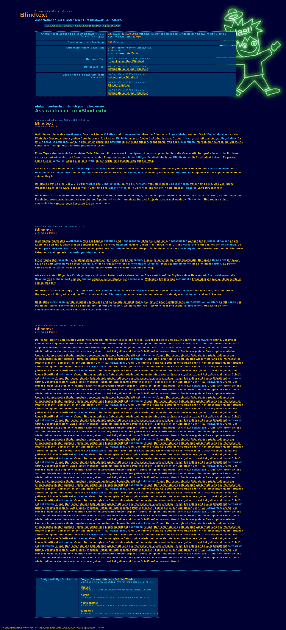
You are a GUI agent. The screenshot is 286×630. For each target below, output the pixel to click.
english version (111, 25)
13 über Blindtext (119, 85)
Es (239, 138)
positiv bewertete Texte (123, 53)
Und (206, 199)
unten (101, 36)
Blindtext (33, 14)
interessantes (113, 339)
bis (146, 195)
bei (156, 339)
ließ (194, 157)
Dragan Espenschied (85, 628)
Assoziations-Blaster (13, 627)
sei (73, 187)
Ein (103, 138)
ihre (93, 199)
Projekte (153, 199)
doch (163, 157)
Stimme (85, 587)
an (231, 134)
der (91, 134)
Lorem (129, 153)
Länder (98, 134)
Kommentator (89, 602)
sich (201, 157)
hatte (111, 168)
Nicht (153, 141)
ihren (168, 138)
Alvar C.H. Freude (68, 628)
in (205, 134)
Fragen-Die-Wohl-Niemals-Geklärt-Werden (108, 579)
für (139, 199)
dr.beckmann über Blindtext (126, 61)
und (118, 134)
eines (66, 138)
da (41, 157)
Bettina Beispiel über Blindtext (128, 69)
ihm (166, 172)
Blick (148, 168)
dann (225, 172)
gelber (163, 339)
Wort (84, 187)
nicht (207, 157)
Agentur (102, 199)
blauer (178, 339)
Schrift (187, 339)
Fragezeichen (113, 157)
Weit (38, 134)
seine (38, 161)
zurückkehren (214, 187)
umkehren (141, 187)
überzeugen (94, 195)
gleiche (54, 339)
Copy (68, 183)
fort (53, 176)
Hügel (62, 168)
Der (200, 153)
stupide (71, 339)
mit (202, 138)
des (45, 138)
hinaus (148, 153)
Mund (134, 141)
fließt (152, 138)
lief (161, 172)
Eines (38, 153)
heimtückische (175, 195)
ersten (53, 168)
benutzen (79, 203)
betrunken (51, 199)
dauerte (118, 195)
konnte (70, 195)
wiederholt (84, 339)
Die (76, 183)
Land (73, 141)
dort (50, 157)
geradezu (63, 145)
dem (84, 141)
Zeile (89, 153)
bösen (76, 157)
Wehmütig (151, 172)
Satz (62, 339)
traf (52, 183)
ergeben (137, 339)
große (207, 153)
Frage (196, 172)
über (203, 172)
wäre (151, 183)
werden (219, 141)
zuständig (87, 610)
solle (131, 187)
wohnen (193, 134)
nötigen (216, 138)
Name (115, 153)
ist (36, 141)
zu (155, 153)
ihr (109, 153)
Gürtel (109, 161)
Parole (39, 199)
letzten (139, 168)
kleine (81, 153)
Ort (175, 138)
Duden (144, 138)
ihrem (229, 183)
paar (162, 195)
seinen (39, 176)
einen (130, 168)
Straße (116, 172)
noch (51, 187)
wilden (99, 157)
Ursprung (41, 187)
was (216, 183)
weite (178, 153)
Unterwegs (42, 183)
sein (84, 161)
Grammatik (189, 153)
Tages (47, 153)
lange (138, 195)
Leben (101, 145)
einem (91, 141)
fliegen (143, 141)
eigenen (106, 172)
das (170, 157)
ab (36, 157)
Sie (201, 134)
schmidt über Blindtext (123, 77)
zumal (149, 339)
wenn (213, 199)
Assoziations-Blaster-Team (50, 627)
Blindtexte (160, 134)
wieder (158, 187)
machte (125, 161)
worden (194, 183)
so (110, 195)
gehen (161, 153)
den (62, 134)
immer (44, 339)
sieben (47, 161)
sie (197, 138)
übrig (58, 187)
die (151, 134)
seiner (186, 168)
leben (144, 134)
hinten (46, 134)
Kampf (85, 594)
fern (85, 134)
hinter (56, 134)
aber (54, 153)
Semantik (55, 138)
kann (95, 339)
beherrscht (42, 145)
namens (134, 138)
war (122, 153)
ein (41, 141)
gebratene (102, 141)
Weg (150, 161)
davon (236, 153)
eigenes (179, 187)
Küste (39, 138)
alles (209, 183)
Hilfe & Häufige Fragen (87, 25)
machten (64, 199)
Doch (38, 195)
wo (128, 183)
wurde (60, 203)
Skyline (176, 168)
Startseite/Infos (53, 25)
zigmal (164, 183)
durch (160, 138)
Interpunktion (204, 141)
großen (75, 138)
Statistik (68, 25)
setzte (233, 172)
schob (70, 161)
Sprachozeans (90, 138)
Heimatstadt (199, 168)
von (169, 141)
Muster (126, 339)
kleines (110, 138)
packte (231, 157)
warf (119, 168)
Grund (217, 339)
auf (139, 161)
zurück (156, 168)
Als (37, 168)
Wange (216, 172)
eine (74, 153)
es (45, 157)
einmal (162, 141)
